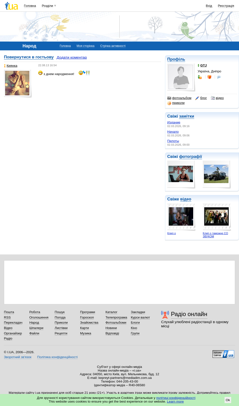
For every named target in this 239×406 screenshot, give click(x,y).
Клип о (171, 233)
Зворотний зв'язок (17, 357)
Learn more (175, 401)
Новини (111, 328)
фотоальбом (179, 98)
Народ (34, 322)
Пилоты (173, 141)
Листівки (61, 328)
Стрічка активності (112, 46)
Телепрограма (116, 317)
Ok (228, 400)
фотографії (190, 156)
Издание (173, 122)
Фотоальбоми (116, 322)
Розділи (47, 6)
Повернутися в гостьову (29, 57)
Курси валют (140, 317)
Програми (87, 312)
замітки (186, 116)
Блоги (135, 322)
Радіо (8, 338)
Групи (135, 333)
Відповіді (112, 333)
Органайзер (13, 333)
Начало (173, 131)
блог (201, 98)
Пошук (60, 312)
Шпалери (36, 328)
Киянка (10, 65)
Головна (30, 6)
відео (217, 98)
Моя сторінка (86, 46)
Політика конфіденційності (57, 357)
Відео (8, 328)
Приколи (61, 322)
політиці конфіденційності (175, 398)
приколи (176, 103)
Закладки (138, 312)
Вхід (209, 6)
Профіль (176, 59)
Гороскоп (87, 317)
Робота (34, 312)
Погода (60, 317)
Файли (34, 333)
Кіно (134, 328)
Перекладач (13, 322)
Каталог (112, 312)
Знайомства (89, 322)
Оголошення (38, 317)
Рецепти (61, 333)
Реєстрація (226, 6)
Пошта (9, 312)
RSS (7, 317)
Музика (85, 333)
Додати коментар (72, 57)
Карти (84, 328)
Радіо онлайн (189, 314)
